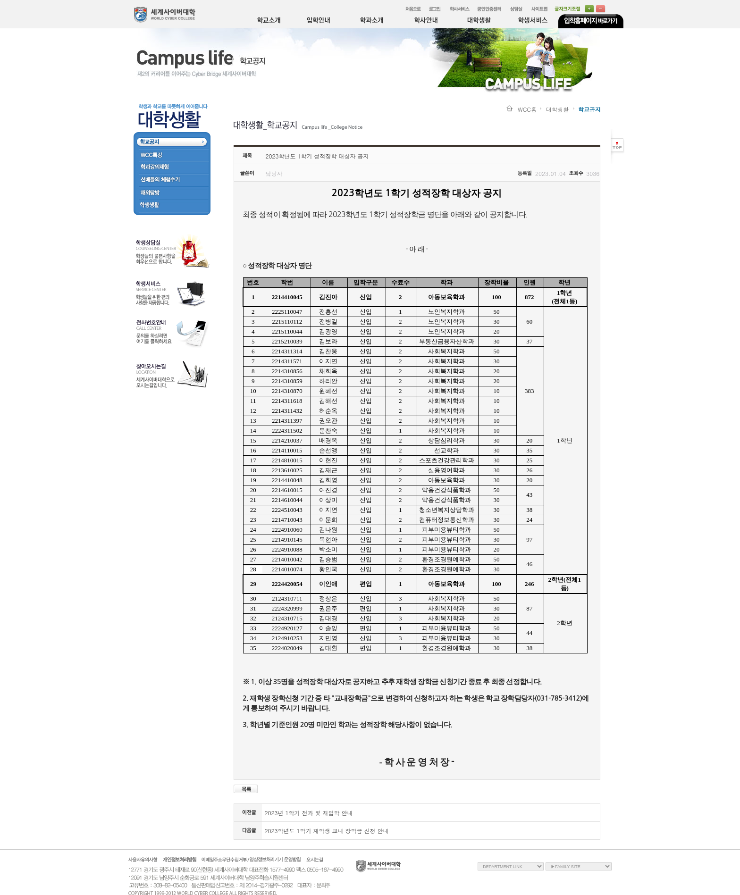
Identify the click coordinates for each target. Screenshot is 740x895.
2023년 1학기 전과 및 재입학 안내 (309, 813)
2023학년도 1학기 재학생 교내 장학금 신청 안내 (327, 831)
